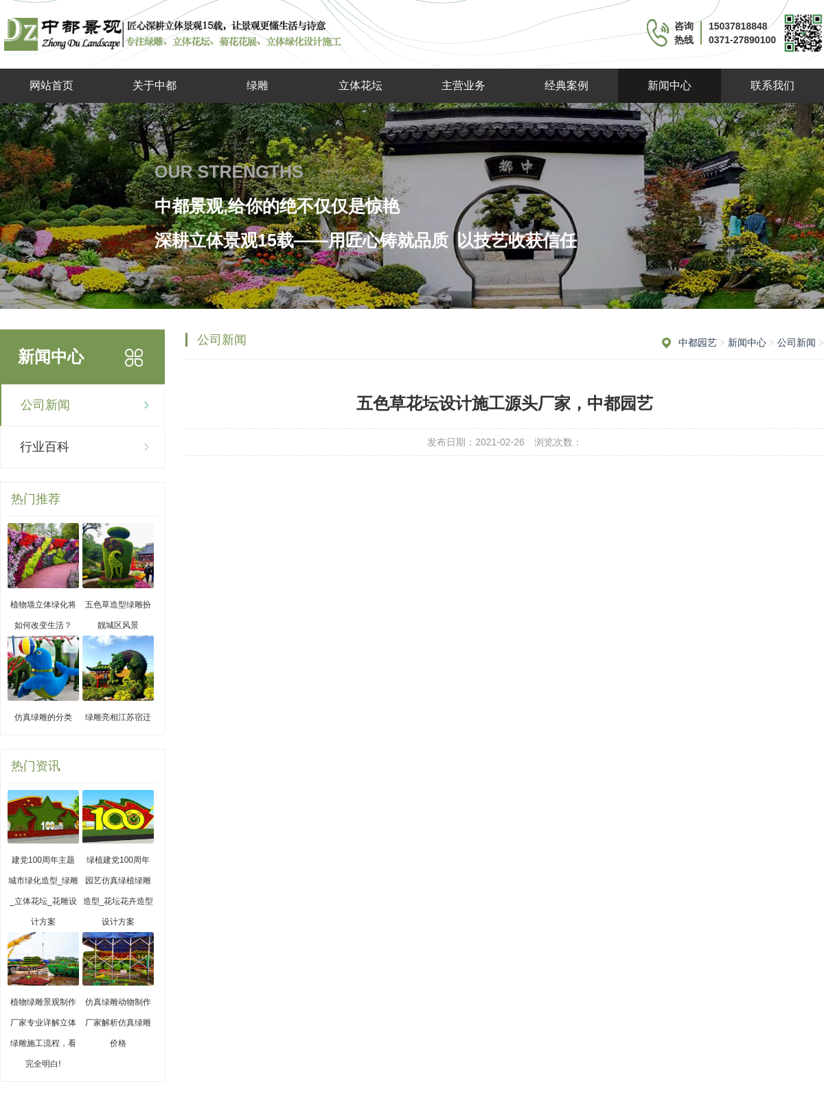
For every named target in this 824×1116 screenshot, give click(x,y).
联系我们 (772, 85)
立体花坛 (360, 85)
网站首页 (51, 85)
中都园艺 (697, 342)
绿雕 (257, 85)
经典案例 (566, 85)
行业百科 (44, 447)
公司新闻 (45, 405)
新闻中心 (669, 85)
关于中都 (154, 85)
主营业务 (463, 85)
